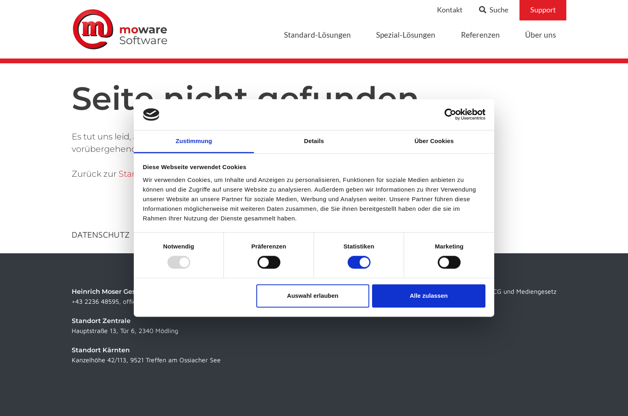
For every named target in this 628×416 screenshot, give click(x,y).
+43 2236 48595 (95, 301)
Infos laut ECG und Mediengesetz (508, 291)
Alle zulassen (429, 295)
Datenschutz (101, 234)
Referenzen (480, 34)
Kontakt (450, 10)
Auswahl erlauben (312, 295)
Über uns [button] (540, 34)
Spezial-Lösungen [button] (405, 34)
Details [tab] (314, 140)
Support (543, 10)
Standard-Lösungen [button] (317, 34)
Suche (493, 10)
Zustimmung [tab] (194, 140)
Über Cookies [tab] (434, 140)
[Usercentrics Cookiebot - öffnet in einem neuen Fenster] (450, 115)
